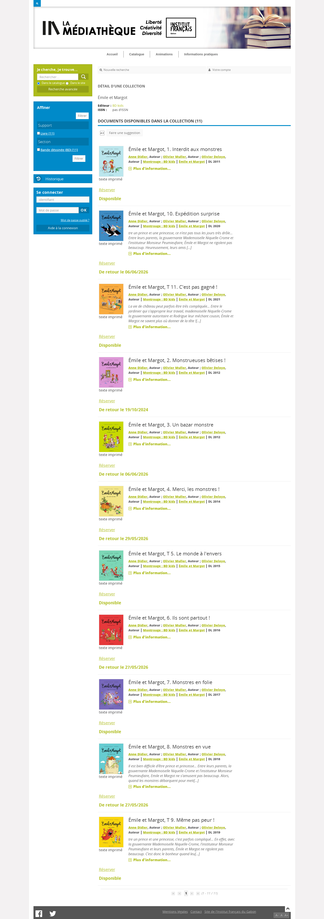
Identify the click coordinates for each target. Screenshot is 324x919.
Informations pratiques (201, 54)
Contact (196, 911)
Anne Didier (137, 157)
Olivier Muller (174, 157)
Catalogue (136, 54)
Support (45, 125)
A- (277, 915)
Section (44, 141)
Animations (164, 54)
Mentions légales (175, 911)
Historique (54, 178)
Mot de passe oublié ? (75, 220)
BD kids (118, 105)
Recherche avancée (62, 89)
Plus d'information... (152, 168)
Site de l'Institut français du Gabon (230, 911)
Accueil (112, 54)
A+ (286, 915)
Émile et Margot (192, 161)
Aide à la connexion (63, 228)
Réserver (107, 189)
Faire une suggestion (124, 133)
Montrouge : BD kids (159, 161)
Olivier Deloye (213, 157)
